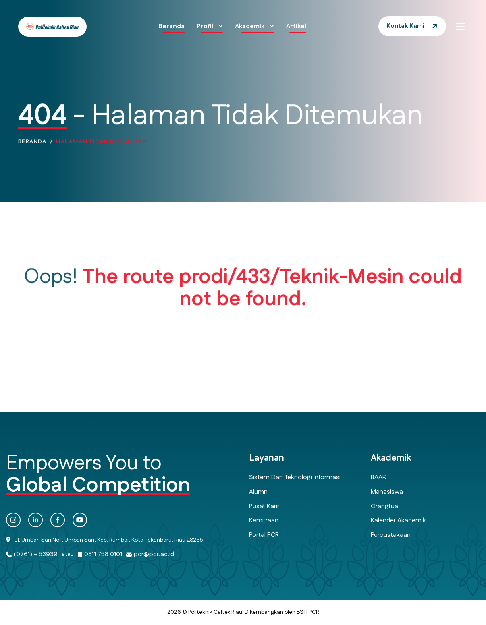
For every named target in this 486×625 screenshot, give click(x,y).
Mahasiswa (387, 492)
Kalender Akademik (398, 520)
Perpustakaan (391, 535)
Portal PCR (264, 535)
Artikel (296, 26)
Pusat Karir (264, 506)
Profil (206, 26)
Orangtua (384, 506)
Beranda (171, 26)
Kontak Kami (405, 26)
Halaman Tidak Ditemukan (101, 143)
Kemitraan (263, 520)
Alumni (259, 492)
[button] (460, 26)
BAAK (378, 477)
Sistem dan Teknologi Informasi (295, 477)
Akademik (250, 26)
